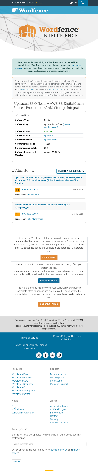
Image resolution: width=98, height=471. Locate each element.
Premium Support (59, 384)
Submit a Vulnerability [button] (71, 171)
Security (54, 419)
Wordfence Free (20, 374)
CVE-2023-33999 (30, 214)
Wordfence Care (20, 380)
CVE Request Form (59, 422)
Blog (14, 406)
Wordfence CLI (19, 387)
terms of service (59, 449)
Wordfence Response (23, 384)
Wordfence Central (21, 394)
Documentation (58, 374)
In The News (18, 409)
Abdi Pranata (33, 194)
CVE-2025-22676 (30, 189)
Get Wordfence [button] (49, 281)
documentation (28, 89)
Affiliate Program (58, 409)
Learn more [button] (49, 257)
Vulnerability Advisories (23, 412)
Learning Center (58, 377)
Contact (54, 416)
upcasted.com (50, 140)
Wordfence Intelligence (23, 390)
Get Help (39, 3)
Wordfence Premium (22, 377)
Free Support (56, 380)
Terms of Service (29, 337)
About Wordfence (59, 406)
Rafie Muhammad (35, 219)
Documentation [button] (49, 304)
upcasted (48, 135)
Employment (56, 412)
